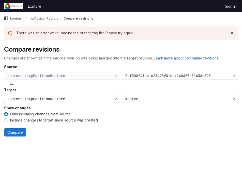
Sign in (230, 6)
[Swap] (11, 84)
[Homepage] (13, 6)
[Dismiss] (232, 33)
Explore (34, 6)
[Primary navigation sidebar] (6, 18)
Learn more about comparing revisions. (186, 58)
